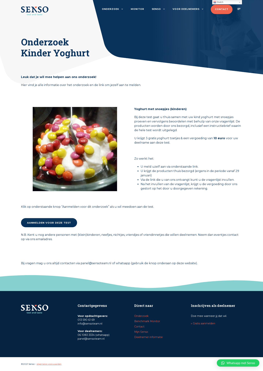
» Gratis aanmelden (203, 323)
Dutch (218, 2)
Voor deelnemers (186, 9)
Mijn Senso (141, 331)
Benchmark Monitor (147, 321)
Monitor (137, 9)
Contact (221, 9)
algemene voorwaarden (49, 364)
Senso (156, 9)
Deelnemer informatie (148, 337)
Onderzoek (110, 9)
